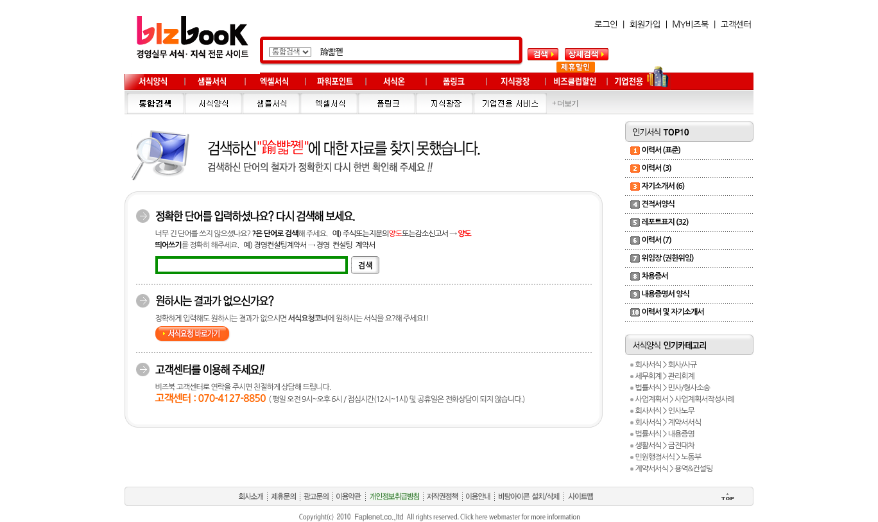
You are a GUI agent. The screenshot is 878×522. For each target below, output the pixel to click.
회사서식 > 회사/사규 (665, 365)
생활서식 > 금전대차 (664, 445)
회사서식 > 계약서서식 (668, 422)
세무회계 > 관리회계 (664, 376)
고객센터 (736, 25)
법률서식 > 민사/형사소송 (672, 388)
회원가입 (645, 25)
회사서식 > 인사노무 (664, 411)
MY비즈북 (690, 25)
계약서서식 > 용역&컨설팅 (673, 469)
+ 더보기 (565, 103)
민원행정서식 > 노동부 (668, 457)
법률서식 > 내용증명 (664, 434)
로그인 (605, 25)
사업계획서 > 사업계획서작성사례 (684, 399)
